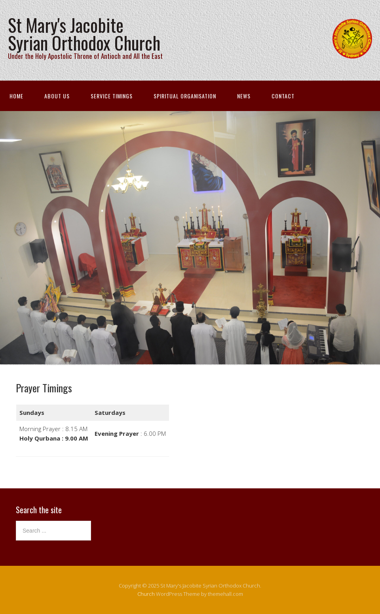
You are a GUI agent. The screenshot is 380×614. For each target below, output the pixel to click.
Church (146, 593)
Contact (283, 96)
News (244, 96)
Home (16, 96)
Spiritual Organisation (185, 96)
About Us (57, 96)
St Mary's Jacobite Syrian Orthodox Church (84, 33)
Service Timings (112, 96)
